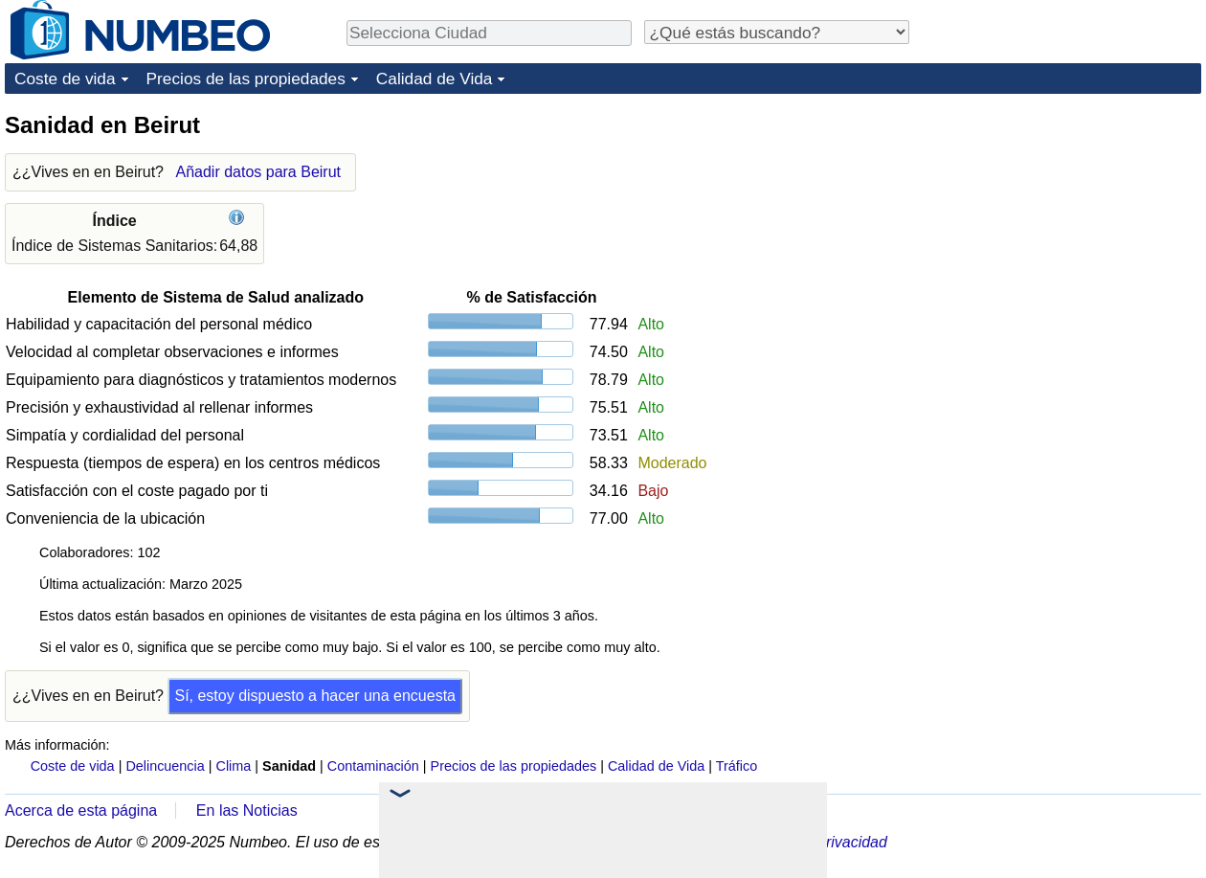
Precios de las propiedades (246, 78)
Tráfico (736, 766)
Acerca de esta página (81, 810)
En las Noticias (247, 810)
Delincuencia (164, 766)
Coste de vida (65, 78)
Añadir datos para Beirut (258, 172)
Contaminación (373, 766)
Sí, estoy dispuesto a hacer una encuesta (315, 695)
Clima (234, 766)
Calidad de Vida (434, 78)
